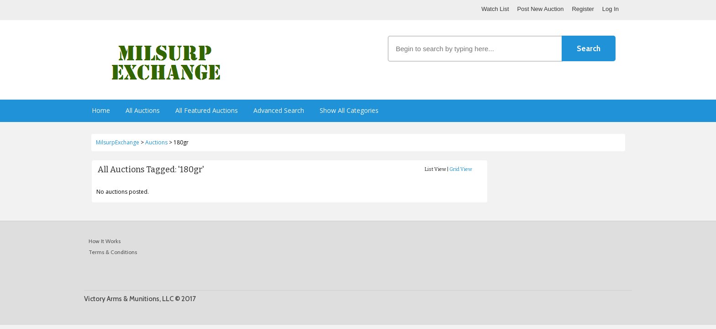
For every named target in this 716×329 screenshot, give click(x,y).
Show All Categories (349, 110)
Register (583, 8)
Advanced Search (278, 110)
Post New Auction (540, 8)
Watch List (495, 8)
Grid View (460, 169)
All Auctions (143, 110)
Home (101, 110)
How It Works (105, 241)
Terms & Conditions (113, 252)
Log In (610, 8)
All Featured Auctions (206, 110)
